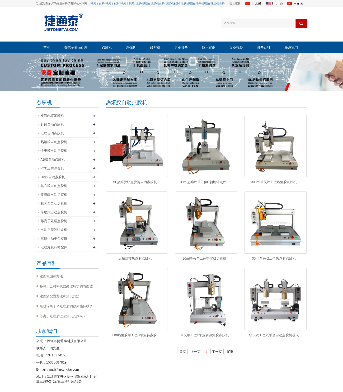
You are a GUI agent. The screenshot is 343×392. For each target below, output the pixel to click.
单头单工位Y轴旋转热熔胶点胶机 (204, 335)
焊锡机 (131, 47)
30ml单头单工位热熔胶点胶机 (204, 258)
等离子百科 (97, 3)
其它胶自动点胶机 (54, 186)
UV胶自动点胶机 (53, 177)
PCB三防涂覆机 (52, 168)
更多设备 (181, 47)
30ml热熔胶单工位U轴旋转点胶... (204, 182)
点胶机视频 (143, 3)
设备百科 (263, 47)
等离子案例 (112, 3)
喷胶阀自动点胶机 (54, 194)
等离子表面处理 (76, 47)
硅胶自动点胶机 (52, 133)
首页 (46, 47)
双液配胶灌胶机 (52, 115)
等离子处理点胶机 (54, 221)
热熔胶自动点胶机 (54, 142)
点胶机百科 (157, 3)
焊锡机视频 (203, 3)
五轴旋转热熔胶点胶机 (135, 258)
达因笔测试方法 (51, 276)
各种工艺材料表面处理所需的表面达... (68, 286)
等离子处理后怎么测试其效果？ (63, 316)
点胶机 (107, 47)
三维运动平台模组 (54, 238)
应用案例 (208, 47)
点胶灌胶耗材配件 (54, 247)
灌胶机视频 (188, 3)
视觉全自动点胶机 (54, 203)
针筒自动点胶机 (52, 124)
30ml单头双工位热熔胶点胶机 (274, 258)
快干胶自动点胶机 (54, 151)
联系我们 (291, 47)
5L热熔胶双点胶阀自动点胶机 (135, 182)
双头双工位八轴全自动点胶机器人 (274, 335)
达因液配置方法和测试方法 (60, 296)
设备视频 (236, 47)
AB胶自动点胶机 (53, 159)
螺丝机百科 (218, 3)
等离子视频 (127, 3)
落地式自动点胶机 (54, 212)
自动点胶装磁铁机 (54, 230)
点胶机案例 (172, 3)
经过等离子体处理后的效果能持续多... (68, 306)
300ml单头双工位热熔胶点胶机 (274, 182)
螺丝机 (155, 47)
